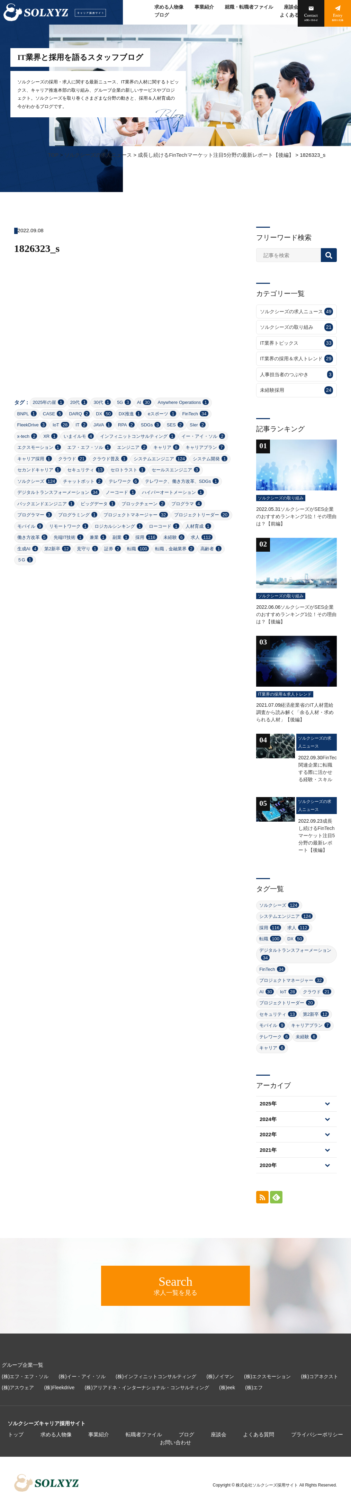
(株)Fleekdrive (59, 1387)
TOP (53, 155)
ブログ (161, 15)
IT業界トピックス (296, 343)
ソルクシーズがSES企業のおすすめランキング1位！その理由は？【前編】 (296, 516)
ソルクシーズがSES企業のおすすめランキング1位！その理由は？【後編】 (296, 614)
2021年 (268, 1150)
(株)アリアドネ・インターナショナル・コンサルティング (147, 1387)
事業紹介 (204, 7)
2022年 (268, 1134)
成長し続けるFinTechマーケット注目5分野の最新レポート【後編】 (216, 155)
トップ (16, 1434)
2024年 (268, 1119)
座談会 (291, 7)
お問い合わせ (175, 1442)
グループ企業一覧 (22, 1365)
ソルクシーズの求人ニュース (98, 155)
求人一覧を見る (175, 1285)
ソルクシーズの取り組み (296, 327)
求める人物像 (168, 7)
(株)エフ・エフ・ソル (25, 1376)
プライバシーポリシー (317, 1434)
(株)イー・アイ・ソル (82, 1376)
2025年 (268, 1103)
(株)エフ (254, 1387)
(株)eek (227, 1387)
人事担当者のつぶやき (296, 375)
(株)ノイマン (220, 1376)
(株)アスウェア (18, 1387)
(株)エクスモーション (267, 1376)
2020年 (268, 1165)
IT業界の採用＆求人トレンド (296, 359)
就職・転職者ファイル (249, 7)
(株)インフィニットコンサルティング (156, 1376)
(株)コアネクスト (319, 1376)
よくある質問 (294, 15)
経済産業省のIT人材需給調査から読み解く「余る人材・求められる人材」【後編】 (295, 712)
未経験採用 (296, 390)
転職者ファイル (144, 1434)
